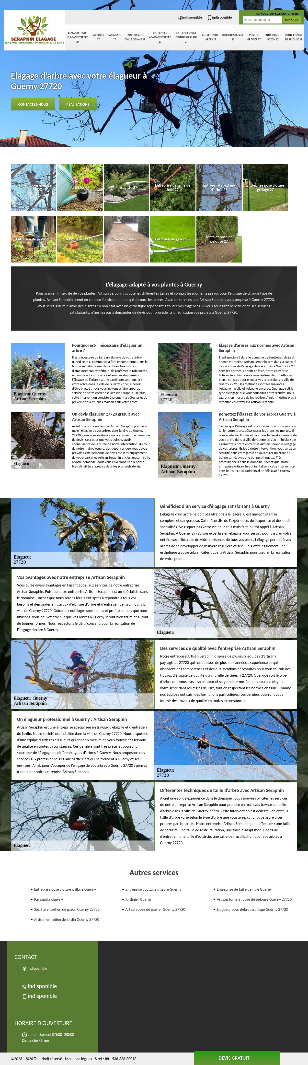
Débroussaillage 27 (233, 37)
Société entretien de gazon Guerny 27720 (67, 909)
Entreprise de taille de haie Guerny (244, 889)
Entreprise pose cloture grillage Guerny (65, 889)
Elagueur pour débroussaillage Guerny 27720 (252, 909)
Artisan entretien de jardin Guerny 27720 (66, 919)
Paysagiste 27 (114, 37)
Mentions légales (78, 1058)
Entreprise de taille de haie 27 (135, 37)
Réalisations (77, 104)
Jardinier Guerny (138, 899)
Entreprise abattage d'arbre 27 (160, 37)
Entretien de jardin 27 (210, 37)
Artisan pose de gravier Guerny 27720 (155, 909)
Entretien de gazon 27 (273, 37)
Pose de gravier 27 (254, 37)
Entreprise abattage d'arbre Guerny (153, 889)
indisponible (189, 17)
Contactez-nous (33, 104)
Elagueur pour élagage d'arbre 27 (78, 37)
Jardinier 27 (98, 37)
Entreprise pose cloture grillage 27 (186, 37)
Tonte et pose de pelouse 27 (293, 37)
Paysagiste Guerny (48, 899)
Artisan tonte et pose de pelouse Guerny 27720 (254, 899)
